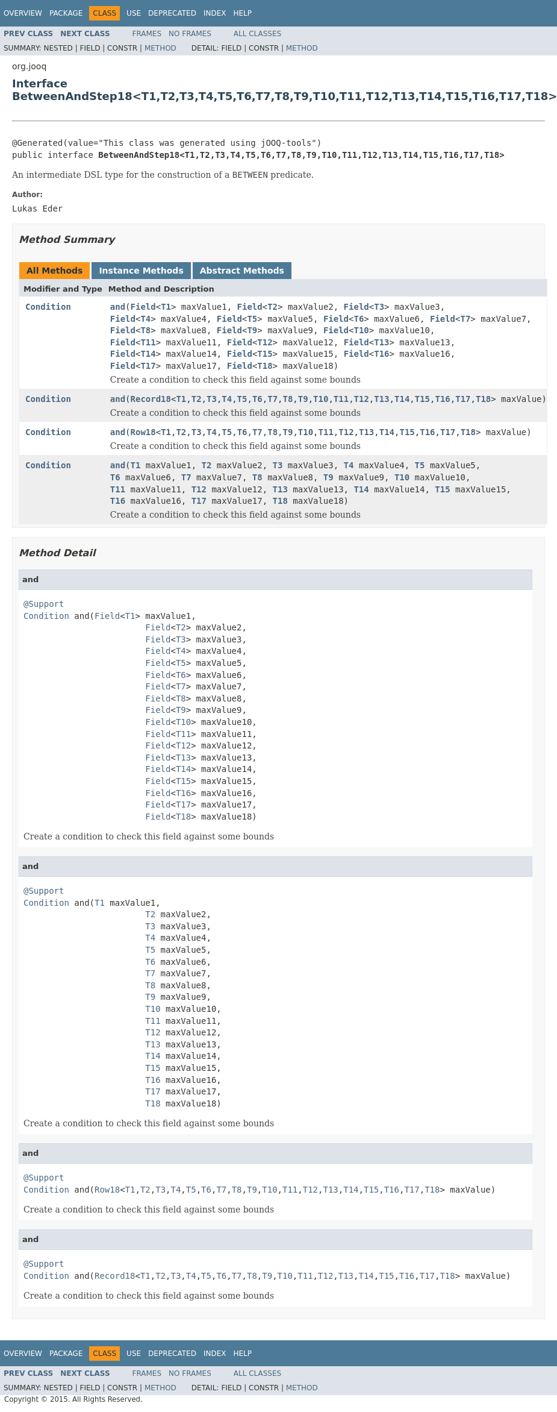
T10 (361, 330)
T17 (147, 366)
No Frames (190, 34)
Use (133, 13)
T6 (358, 319)
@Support (43, 604)
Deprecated (172, 13)
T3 (379, 307)
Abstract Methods (242, 270)
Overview (23, 13)
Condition (48, 307)
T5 (252, 319)
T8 (145, 330)
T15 (264, 354)
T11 (147, 342)
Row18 (143, 432)
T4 (145, 319)
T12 (264, 342)
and (117, 307)
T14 (147, 354)
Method (160, 48)
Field (143, 307)
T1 (166, 307)
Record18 (151, 399)
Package (65, 13)
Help (242, 13)
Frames (147, 34)
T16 (381, 354)
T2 (272, 307)
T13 (381, 342)
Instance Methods (141, 270)
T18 (264, 366)
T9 (252, 330)
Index (215, 13)
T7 (466, 319)
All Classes (257, 34)
